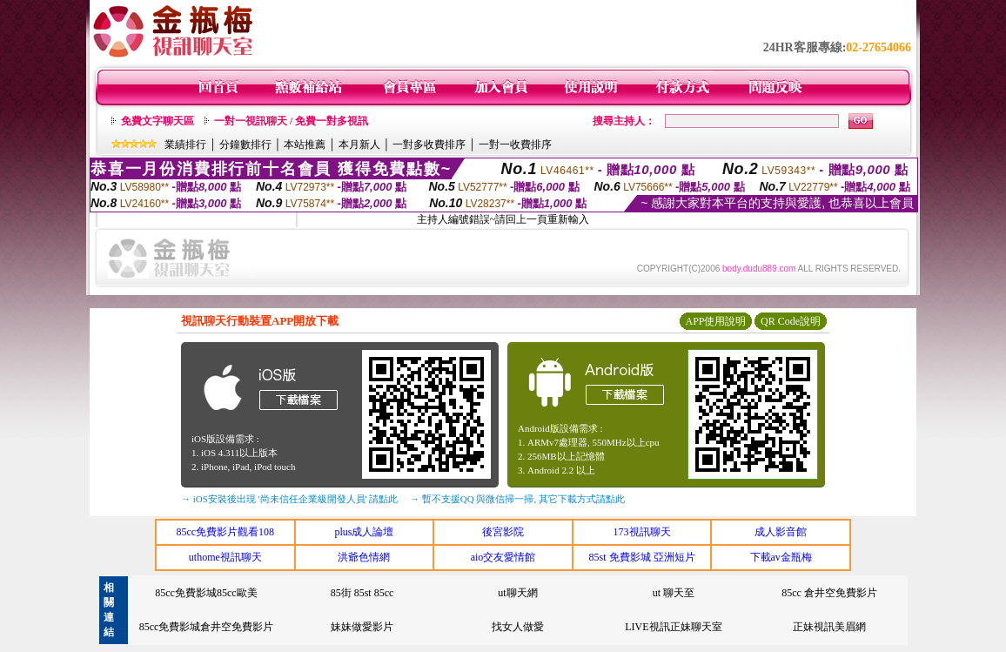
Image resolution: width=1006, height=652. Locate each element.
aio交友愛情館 (503, 557)
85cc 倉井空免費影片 (829, 593)
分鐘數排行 (245, 144)
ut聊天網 (517, 593)
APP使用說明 (715, 321)
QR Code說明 (791, 321)
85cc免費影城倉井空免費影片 (206, 627)
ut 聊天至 (673, 593)
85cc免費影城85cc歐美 (206, 593)
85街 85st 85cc (362, 593)
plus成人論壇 (363, 532)
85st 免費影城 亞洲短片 (642, 557)
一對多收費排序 (429, 144)
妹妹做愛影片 (362, 627)
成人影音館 (780, 532)
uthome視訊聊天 (225, 557)
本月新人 (359, 144)
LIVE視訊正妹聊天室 (673, 627)
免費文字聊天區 (157, 121)
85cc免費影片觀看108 (225, 532)
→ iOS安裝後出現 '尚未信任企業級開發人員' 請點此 (289, 499)
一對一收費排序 (515, 144)
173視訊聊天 (642, 532)
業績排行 (185, 144)
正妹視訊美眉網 (829, 627)
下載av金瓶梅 (781, 557)
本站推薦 (304, 144)
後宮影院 (503, 532)
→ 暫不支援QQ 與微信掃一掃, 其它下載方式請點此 (517, 499)
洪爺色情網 (364, 557)
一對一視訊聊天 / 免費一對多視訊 (291, 121)
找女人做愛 (518, 627)
